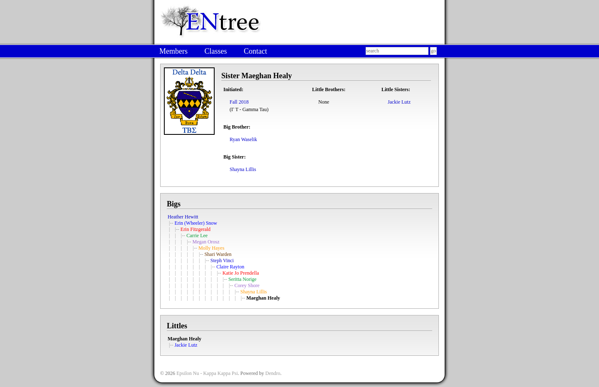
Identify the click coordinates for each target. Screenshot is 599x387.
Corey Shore (246, 285)
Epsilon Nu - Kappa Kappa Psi (207, 373)
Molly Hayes (211, 248)
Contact (255, 51)
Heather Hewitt (183, 217)
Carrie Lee (197, 235)
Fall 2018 (239, 102)
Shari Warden (217, 254)
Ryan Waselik (243, 139)
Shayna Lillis (243, 169)
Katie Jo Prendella (241, 273)
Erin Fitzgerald (195, 229)
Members (173, 51)
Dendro (272, 373)
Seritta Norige (242, 279)
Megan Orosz (206, 242)
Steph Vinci (222, 260)
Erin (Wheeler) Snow (195, 223)
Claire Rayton (230, 267)
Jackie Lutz (399, 102)
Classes (215, 51)
